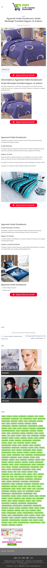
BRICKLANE (12, 459)
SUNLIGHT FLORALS (27, 418)
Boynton (36, 495)
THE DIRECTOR (17, 498)
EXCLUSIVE (20, 452)
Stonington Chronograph (12, 512)
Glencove (10, 471)
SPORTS (16, 464)
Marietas (26, 515)
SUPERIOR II (23, 437)
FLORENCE (4, 428)
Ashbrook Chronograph (39, 512)
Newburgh (4, 500)
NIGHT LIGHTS (5, 440)
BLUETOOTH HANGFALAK (39, 562)
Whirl (35, 476)
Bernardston (25, 495)
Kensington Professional (17, 469)
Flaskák (15, 522)
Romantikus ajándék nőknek (35, 522)
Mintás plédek (4, 524)
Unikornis (20, 486)
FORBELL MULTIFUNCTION (18, 515)
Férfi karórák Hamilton (27, 505)
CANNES (40, 425)
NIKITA (8, 423)
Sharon (34, 500)
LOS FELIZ (37, 459)
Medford (38, 510)
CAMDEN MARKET (16, 454)
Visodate (42, 507)
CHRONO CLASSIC (36, 440)
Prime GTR (31, 447)
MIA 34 (10, 515)
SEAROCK (15, 416)
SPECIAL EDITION (32, 517)
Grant (25, 486)
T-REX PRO (28, 442)
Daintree (33, 464)
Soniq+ (38, 457)
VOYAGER (11, 437)
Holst (29, 435)
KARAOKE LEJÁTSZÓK (19, 560)
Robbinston (4, 471)
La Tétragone (21, 476)
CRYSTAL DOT (26, 457)
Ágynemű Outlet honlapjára (17, 165)
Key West (38, 486)
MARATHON (29, 498)
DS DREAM (15, 500)
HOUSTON (4, 515)
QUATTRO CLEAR (41, 418)
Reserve (36, 447)
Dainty (23, 498)
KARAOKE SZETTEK (8, 560)
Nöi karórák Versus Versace (24, 466)
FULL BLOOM (32, 510)
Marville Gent (25, 428)
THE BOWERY (33, 430)
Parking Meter (25, 445)
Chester (20, 457)
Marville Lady (21, 423)
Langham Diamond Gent (6, 452)
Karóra (10, 522)
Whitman (3, 512)
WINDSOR (42, 437)
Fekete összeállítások (34, 466)
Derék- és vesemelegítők (27, 440)
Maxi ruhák (9, 481)
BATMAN (11, 464)
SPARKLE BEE (14, 425)
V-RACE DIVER (20, 442)
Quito (15, 471)
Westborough (42, 495)
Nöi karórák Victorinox (41, 428)
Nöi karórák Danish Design (6, 505)
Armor (34, 488)
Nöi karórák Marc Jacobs (18, 505)
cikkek (2, 327)
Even (29, 486)
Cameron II (17, 437)
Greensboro (17, 507)
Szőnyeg (13, 483)
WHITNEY (31, 507)
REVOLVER (43, 435)
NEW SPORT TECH (15, 447)
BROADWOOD (4, 459)
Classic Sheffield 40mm (6, 447)
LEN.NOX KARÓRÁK (5, 495)
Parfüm (3, 481)
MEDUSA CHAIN (23, 459)
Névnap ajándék (27, 483)
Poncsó (18, 430)
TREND (35, 471)
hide (8, 69)
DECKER (18, 488)
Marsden (13, 435)
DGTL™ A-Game (40, 488)
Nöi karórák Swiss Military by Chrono (8, 430)
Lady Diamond (14, 423)
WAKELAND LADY (15, 418)
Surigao (14, 428)
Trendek (3, 416)
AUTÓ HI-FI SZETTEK (30, 561)
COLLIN (3, 469)
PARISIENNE (17, 510)
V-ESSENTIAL (31, 459)
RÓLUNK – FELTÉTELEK (7, 551)
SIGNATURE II (18, 440)
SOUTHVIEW (19, 524)
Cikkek (23, 16)
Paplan (43, 522)
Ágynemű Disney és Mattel (34, 481)
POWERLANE (4, 437)
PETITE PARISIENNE (6, 418)
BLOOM (19, 428)
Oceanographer (21, 500)
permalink (33, 332)
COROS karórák (24, 447)
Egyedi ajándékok (35, 483)
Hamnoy (24, 435)
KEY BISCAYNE (24, 507)
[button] (2, 7)
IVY (21, 418)
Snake (17, 459)
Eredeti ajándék (30, 416)
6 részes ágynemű (25, 481)
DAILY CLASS (17, 517)
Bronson (33, 469)
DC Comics (8, 466)
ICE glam (41, 416)
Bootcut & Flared (12, 524)
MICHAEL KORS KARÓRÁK (17, 493)
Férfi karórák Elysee (29, 476)
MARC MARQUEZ (40, 498)
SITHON (8, 469)
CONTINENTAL (37, 445)
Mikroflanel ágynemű (5, 483)
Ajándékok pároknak (5, 486)
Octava (19, 445)
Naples (43, 515)
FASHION (36, 507)
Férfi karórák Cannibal (37, 505)
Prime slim (32, 457)
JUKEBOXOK (28, 560)
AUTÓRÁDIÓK (20, 562)
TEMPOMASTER (5, 457)
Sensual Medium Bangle (28, 493)
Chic (34, 498)
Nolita (23, 510)
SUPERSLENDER (23, 416)
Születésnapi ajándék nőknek (23, 522)
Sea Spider (42, 447)
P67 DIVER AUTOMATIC (6, 445)
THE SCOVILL (4, 507)
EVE (16, 476)
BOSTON (4, 435)
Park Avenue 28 (10, 510)
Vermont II (38, 515)
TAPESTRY (9, 416)
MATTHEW (4, 442)
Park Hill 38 (32, 515)
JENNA (35, 418)
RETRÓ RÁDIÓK (28, 562)
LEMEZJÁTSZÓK (20, 561)
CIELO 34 (19, 495)
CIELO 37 (19, 512)
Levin (15, 442)
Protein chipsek (32, 428)
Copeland (9, 454)
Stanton (9, 500)
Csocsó (42, 483)
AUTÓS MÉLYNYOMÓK (10, 561)
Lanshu (14, 452)
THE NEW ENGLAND (26, 469)
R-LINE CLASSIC (13, 457)
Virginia (3, 476)
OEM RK (36, 437)
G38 (8, 435)
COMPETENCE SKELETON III (39, 454)
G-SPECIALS (4, 522)
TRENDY (3, 510)
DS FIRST (10, 498)
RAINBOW (34, 423)
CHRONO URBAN (41, 464)
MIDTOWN (34, 442)
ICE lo (36, 416)
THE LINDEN (26, 452)
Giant (12, 476)
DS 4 (3, 466)
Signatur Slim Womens (6, 493)
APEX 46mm (39, 452)
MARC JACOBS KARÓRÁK (28, 512)
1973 (19, 471)
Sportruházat (40, 430)
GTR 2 (43, 459)
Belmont (24, 488)
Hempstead (30, 471)
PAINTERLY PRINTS (23, 425)
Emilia (35, 493)
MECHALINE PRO (29, 454)
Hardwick (29, 488)
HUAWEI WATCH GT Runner (25, 464)
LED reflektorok (15, 466)
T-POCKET (24, 471)
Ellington (11, 517)
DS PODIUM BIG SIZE (6, 488)
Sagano (13, 488)
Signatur (38, 469)
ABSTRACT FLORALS (6, 425)
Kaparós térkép (13, 486)
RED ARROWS (4, 464)
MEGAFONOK (39, 561)
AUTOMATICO (40, 517)
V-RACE (3, 454)
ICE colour (11, 440)
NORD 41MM (24, 517)
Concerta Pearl (27, 423)
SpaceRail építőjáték (25, 430)
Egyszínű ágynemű (16, 481)
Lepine (10, 428)
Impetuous (13, 495)
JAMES (34, 486)
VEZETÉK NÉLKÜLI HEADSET (9, 562)
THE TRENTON (5, 517)
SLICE (3, 423)
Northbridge (4, 498)
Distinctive (28, 500)
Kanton (31, 445)
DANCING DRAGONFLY (33, 425)
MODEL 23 (39, 500)
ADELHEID (11, 507)
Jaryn (23, 454)
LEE (8, 476)
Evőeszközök (33, 452)
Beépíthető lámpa (19, 483)
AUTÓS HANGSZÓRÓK (37, 560)
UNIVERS (10, 442)
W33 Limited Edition (35, 435)
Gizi (29, 25)
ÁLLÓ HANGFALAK (23, 563)
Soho (27, 510)
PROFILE (14, 445)
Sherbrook (31, 495)
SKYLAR (40, 476)
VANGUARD (30, 437)
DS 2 (41, 466)
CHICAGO (18, 435)
